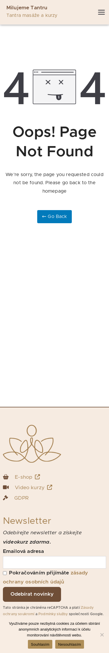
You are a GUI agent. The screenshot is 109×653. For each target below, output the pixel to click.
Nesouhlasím (69, 644)
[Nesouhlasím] (102, 635)
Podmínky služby (53, 614)
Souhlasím (40, 644)
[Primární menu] (101, 12)
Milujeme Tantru (26, 7)
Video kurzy (33, 487)
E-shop (27, 477)
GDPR (21, 498)
